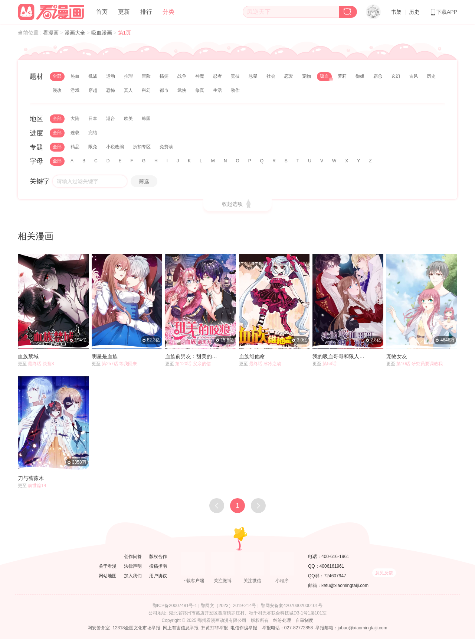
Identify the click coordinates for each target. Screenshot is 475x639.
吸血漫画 (102, 33)
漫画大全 (76, 33)
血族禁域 (28, 356)
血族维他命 (252, 356)
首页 (102, 12)
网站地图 (108, 575)
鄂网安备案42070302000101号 (291, 605)
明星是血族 (105, 356)
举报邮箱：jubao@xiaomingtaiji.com (351, 627)
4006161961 (332, 566)
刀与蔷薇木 (31, 478)
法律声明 (133, 566)
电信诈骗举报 (243, 627)
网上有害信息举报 (181, 627)
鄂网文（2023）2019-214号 (228, 605)
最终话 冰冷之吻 (265, 363)
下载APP (443, 12)
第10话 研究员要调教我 (419, 363)
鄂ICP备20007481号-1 (175, 605)
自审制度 (304, 620)
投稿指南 (158, 566)
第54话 (329, 363)
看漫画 (51, 33)
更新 (124, 12)
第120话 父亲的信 (192, 363)
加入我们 (133, 575)
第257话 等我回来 (119, 363)
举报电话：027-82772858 (287, 627)
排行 (146, 12)
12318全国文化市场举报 (136, 627)
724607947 (335, 575)
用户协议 (158, 575)
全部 (57, 76)
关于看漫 (108, 566)
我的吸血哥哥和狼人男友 (340, 356)
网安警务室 (99, 627)
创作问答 (133, 556)
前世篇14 (37, 485)
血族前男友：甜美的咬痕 (193, 356)
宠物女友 (396, 356)
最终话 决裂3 (41, 363)
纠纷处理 (282, 620)
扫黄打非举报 (214, 627)
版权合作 (158, 556)
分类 (168, 12)
